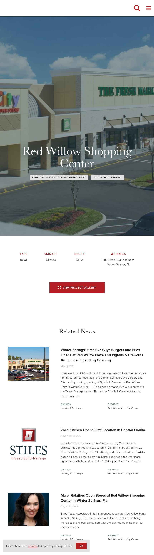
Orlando (51, 260)
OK (81, 546)
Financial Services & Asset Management (59, 177)
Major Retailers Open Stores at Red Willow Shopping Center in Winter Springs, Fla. (103, 498)
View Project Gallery (77, 288)
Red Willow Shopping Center (123, 408)
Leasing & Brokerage (72, 408)
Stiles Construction (108, 177)
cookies (33, 546)
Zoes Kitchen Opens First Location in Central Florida (103, 430)
